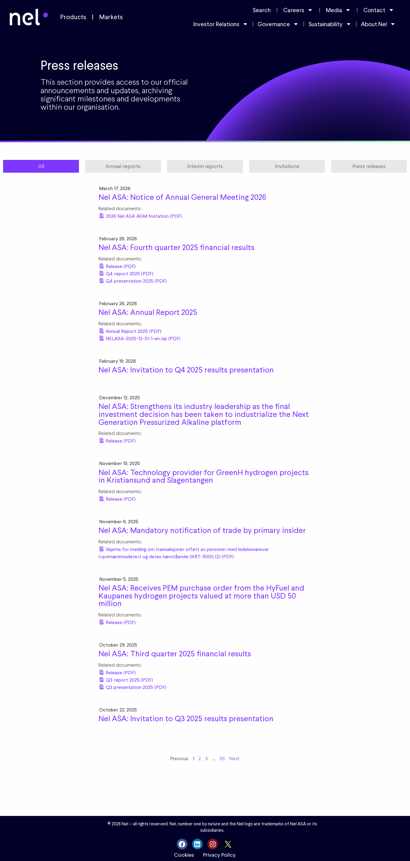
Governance (278, 24)
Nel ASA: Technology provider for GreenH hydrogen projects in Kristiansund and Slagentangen (203, 476)
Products (73, 17)
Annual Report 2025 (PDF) (133, 331)
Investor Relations (220, 24)
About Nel (378, 24)
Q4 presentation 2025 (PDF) (136, 281)
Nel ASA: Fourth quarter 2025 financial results (176, 247)
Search (262, 10)
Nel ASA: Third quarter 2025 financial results (174, 653)
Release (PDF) (120, 266)
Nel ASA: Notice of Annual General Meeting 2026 (182, 197)
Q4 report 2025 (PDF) (129, 273)
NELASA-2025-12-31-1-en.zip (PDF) (142, 338)
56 (222, 758)
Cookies (184, 855)
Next (234, 758)
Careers (298, 10)
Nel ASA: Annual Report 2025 (147, 312)
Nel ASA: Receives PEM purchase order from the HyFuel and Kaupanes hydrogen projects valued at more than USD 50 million (201, 596)
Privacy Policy (219, 855)
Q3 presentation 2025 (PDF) (135, 687)
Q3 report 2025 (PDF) (129, 680)
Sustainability (329, 24)
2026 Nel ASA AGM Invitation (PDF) (143, 216)
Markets (111, 17)
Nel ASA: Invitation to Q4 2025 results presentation (186, 370)
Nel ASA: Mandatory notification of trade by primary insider (202, 530)
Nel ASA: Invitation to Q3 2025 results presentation (185, 718)
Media (338, 10)
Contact (378, 10)
